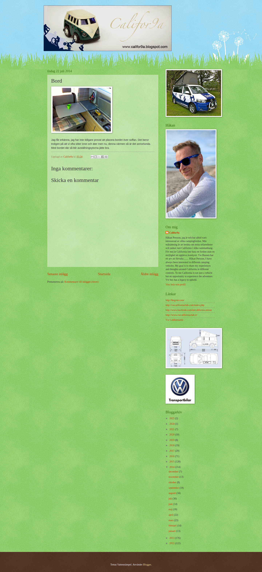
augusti (172, 493)
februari (173, 525)
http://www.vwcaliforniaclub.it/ (181, 315)
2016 (172, 456)
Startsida (104, 274)
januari (172, 531)
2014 (172, 467)
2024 (172, 423)
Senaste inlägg (57, 274)
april (171, 514)
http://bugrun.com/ (175, 300)
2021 (172, 429)
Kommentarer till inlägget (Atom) (81, 281)
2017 (172, 450)
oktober (173, 482)
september (174, 487)
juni (171, 504)
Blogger (147, 564)
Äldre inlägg (149, 274)
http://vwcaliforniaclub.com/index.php (185, 305)
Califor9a (174, 232)
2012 (172, 543)
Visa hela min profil (176, 284)
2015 (172, 461)
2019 (172, 440)
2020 (172, 434)
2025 (172, 418)
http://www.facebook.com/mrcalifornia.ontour (189, 310)
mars (171, 520)
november (174, 477)
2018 (172, 445)
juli (171, 498)
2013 (172, 538)
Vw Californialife (174, 320)
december (174, 471)
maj (171, 509)
